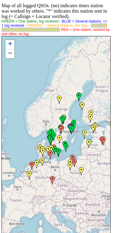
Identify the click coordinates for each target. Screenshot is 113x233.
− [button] (10, 53)
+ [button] (10, 44)
